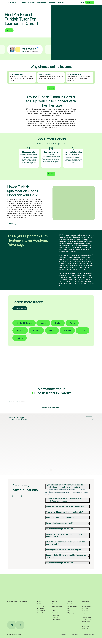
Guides (68, 610)
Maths (52, 330)
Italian (82, 330)
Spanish (36, 330)
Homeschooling (41, 610)
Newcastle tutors (86, 617)
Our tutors (23, 2)
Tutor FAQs (55, 617)
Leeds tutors (85, 610)
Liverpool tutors (86, 615)
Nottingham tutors (86, 619)
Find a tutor (9, 30)
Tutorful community (72, 606)
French (20, 338)
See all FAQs (17, 496)
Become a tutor (56, 613)
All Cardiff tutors (24, 323)
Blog (68, 608)
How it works (31, 2)
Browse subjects (41, 612)
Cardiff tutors (85, 628)
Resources (60, 2)
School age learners (42, 2)
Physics (20, 330)
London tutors (85, 604)
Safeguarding (70, 612)
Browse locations (41, 615)
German (67, 330)
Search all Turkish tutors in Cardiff (51, 407)
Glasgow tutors (86, 612)
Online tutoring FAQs (57, 606)
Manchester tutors (86, 606)
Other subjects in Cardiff (20, 308)
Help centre (70, 604)
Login (82, 2)
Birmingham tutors (86, 608)
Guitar (58, 323)
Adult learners (52, 2)
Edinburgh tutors (86, 626)
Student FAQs (55, 604)
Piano (72, 323)
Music (43, 323)
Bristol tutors (85, 624)
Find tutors (10, 401)
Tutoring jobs (55, 615)
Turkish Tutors (17, 401)
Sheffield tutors (86, 621)
